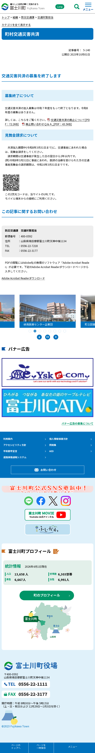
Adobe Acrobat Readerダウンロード (23, 278)
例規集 (52, 445)
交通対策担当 (45, 17)
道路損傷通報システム (14, 457)
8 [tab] (65, 331)
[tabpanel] (49, 311)
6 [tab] (55, 331)
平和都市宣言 (10, 451)
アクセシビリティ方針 (14, 445)
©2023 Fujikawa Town (15, 726)
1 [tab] (30, 331)
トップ (6, 17)
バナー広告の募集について (77, 423)
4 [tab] (45, 331)
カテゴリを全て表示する (16, 25)
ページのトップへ (15, 746)
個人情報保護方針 (58, 438)
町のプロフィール (47, 595)
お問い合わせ (48, 470)
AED (51, 451)
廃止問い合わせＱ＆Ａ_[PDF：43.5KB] (49, 124)
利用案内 (8, 438)
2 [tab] (35, 331)
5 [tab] (50, 331)
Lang (60, 6)
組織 (15, 17)
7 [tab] (60, 331)
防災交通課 (27, 17)
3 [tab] (40, 331)
